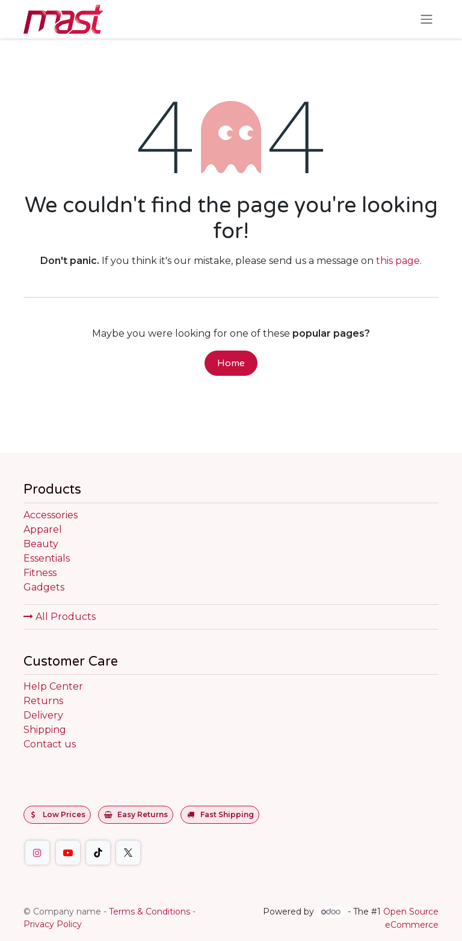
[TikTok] (98, 853)
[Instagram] (37, 853)
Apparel (42, 529)
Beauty (40, 544)
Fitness (40, 572)
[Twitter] (128, 853)
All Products (59, 616)
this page (398, 260)
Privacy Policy (52, 924)
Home (231, 363)
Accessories (50, 515)
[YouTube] (68, 853)
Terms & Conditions (149, 911)
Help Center (53, 686)
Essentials (46, 558)
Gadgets (43, 587)
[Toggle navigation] (426, 19)
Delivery (43, 715)
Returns (43, 701)
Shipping (44, 729)
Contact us (49, 744)
